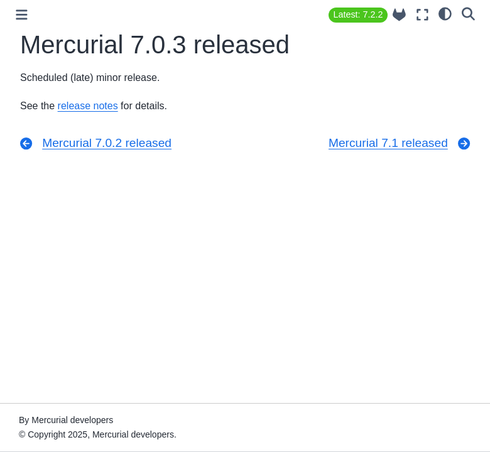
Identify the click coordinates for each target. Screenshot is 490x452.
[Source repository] (399, 15)
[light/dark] (445, 13)
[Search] (468, 13)
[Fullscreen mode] (422, 15)
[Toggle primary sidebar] (21, 15)
